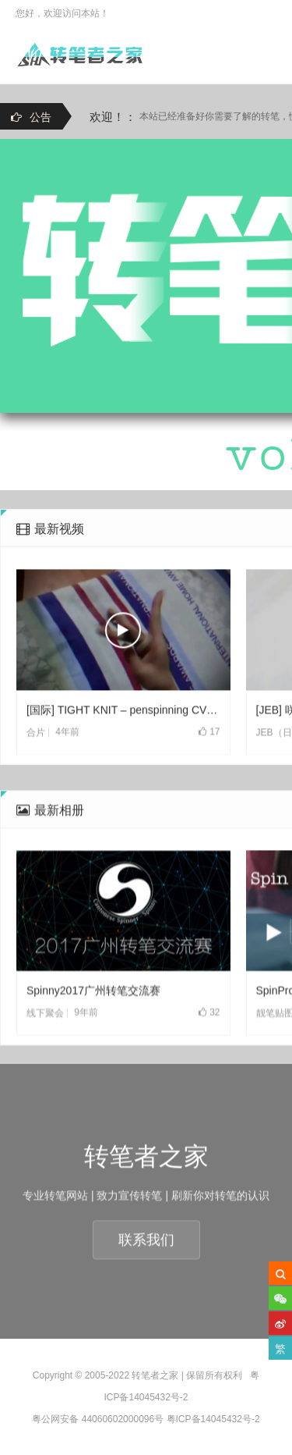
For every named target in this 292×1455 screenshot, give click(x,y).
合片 (35, 767)
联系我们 (146, 1274)
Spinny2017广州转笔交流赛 (93, 1058)
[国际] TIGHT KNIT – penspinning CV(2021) (123, 744)
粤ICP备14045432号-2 (213, 1419)
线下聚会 (45, 1081)
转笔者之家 (155, 1375)
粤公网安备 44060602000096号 (98, 1419)
